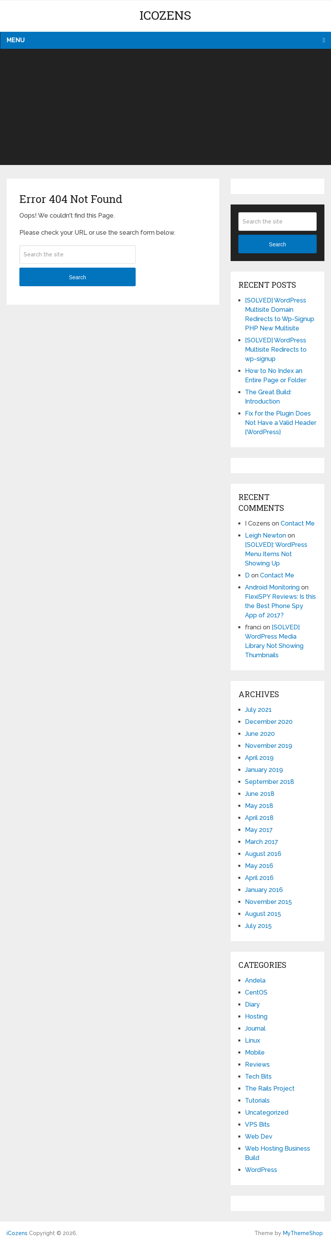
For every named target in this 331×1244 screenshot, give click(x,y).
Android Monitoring (272, 587)
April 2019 (259, 757)
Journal (255, 1028)
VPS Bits (257, 1124)
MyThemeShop (303, 1233)
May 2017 (259, 829)
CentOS (256, 992)
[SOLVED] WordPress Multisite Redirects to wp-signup (276, 350)
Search (77, 277)
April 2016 (259, 877)
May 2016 (259, 865)
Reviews (257, 1064)
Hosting (256, 1016)
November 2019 (268, 745)
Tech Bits (258, 1076)
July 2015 (258, 926)
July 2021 (258, 709)
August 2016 (263, 853)
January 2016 (264, 889)
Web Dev (258, 1136)
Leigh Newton (265, 535)
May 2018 (259, 805)
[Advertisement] (165, 107)
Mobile (255, 1052)
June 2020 (260, 733)
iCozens (165, 15)
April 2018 (259, 817)
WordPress (261, 1170)
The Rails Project (270, 1088)
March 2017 (261, 841)
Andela (255, 980)
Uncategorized (266, 1112)
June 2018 (259, 793)
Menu (16, 40)
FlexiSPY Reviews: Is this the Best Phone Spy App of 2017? (280, 606)
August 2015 (263, 914)
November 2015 (268, 902)
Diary (252, 1004)
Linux (252, 1040)
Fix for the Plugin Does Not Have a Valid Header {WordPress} (280, 423)
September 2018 (269, 781)
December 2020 (269, 721)
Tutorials (257, 1100)
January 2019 (264, 769)
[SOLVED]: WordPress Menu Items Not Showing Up (276, 554)
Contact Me (298, 523)
